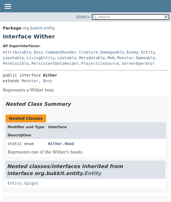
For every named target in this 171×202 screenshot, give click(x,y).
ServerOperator (138, 63)
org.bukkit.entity (38, 28)
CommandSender (61, 52)
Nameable (145, 58)
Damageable (112, 52)
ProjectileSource (100, 63)
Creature (88, 52)
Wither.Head (61, 143)
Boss (38, 52)
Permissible (16, 63)
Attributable (17, 52)
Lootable (67, 58)
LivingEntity (41, 58)
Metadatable (92, 58)
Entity (148, 52)
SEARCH (83, 17)
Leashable (13, 58)
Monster (125, 58)
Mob (111, 58)
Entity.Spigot (23, 183)
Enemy (132, 52)
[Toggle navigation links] (7, 7)
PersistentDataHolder (55, 63)
